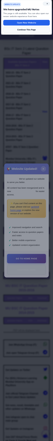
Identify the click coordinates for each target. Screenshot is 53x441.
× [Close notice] (47, 3)
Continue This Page (26, 30)
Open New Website (26, 22)
